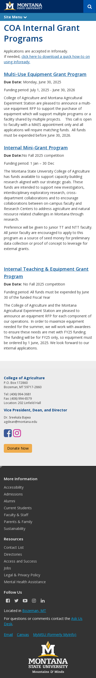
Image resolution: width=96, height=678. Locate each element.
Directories (13, 554)
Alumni (9, 501)
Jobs (7, 568)
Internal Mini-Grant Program (36, 148)
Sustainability (14, 528)
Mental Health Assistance (25, 581)
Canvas (23, 634)
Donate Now (18, 448)
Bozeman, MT (34, 610)
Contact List (14, 547)
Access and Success (20, 561)
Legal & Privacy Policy (22, 574)
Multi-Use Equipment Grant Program (45, 74)
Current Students (18, 507)
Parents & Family (18, 521)
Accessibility (14, 487)
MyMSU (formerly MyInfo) (54, 634)
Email (8, 634)
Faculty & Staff (16, 514)
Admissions (13, 494)
